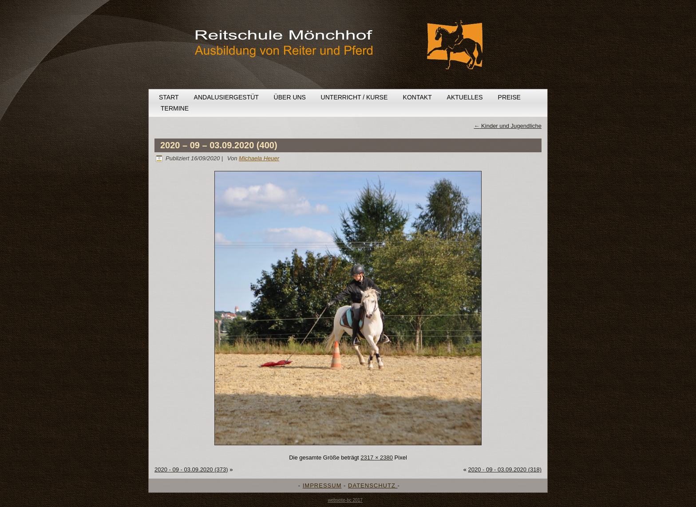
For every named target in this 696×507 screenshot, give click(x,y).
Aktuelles (465, 97)
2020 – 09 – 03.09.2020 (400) (218, 145)
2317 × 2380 (376, 457)
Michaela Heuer (259, 158)
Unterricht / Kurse (354, 97)
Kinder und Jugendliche (508, 126)
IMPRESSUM (322, 485)
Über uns (290, 97)
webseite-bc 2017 (345, 500)
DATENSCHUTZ (372, 485)
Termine (175, 108)
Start (169, 97)
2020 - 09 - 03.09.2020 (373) (191, 469)
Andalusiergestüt (226, 97)
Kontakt (417, 97)
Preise (509, 97)
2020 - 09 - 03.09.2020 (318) (505, 469)
